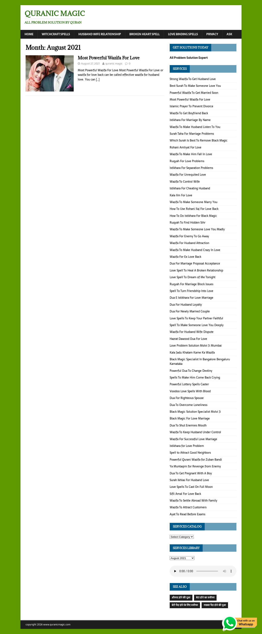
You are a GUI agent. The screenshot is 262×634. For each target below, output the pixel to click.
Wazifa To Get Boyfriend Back (189, 113)
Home (29, 34)
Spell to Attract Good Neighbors (190, 452)
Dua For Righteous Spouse (187, 398)
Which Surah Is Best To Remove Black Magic (198, 140)
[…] (97, 79)
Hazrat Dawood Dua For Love (188, 339)
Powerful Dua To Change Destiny (191, 370)
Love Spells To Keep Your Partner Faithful (196, 318)
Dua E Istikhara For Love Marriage (191, 297)
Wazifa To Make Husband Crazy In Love (195, 250)
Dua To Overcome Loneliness (188, 405)
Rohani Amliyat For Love (185, 147)
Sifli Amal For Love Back (185, 494)
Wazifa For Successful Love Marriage (193, 439)
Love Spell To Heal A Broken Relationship (196, 270)
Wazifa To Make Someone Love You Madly (197, 229)
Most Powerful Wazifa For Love (109, 58)
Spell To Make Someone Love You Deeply (197, 325)
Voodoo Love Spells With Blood (190, 391)
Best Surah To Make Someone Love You (195, 86)
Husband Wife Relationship (99, 34)
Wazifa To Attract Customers (188, 507)
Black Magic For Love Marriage (190, 418)
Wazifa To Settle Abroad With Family (193, 500)
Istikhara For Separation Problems (191, 168)
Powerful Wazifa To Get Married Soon (194, 92)
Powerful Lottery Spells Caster (189, 384)
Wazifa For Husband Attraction (189, 243)
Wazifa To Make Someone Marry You (193, 202)
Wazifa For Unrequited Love (188, 174)
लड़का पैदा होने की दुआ (215, 605)
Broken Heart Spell (144, 34)
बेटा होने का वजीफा (205, 598)
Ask (229, 34)
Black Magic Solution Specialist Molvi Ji (195, 411)
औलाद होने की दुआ (181, 598)
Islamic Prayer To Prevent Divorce (191, 106)
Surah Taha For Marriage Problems (192, 133)
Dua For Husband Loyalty (186, 304)
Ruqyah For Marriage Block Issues (191, 284)
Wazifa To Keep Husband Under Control (195, 432)
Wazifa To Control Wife (185, 181)
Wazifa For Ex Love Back (185, 256)
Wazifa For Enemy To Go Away (189, 236)
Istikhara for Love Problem (187, 446)
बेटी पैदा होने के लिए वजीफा (185, 605)
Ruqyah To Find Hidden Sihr (187, 222)
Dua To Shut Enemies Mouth (188, 425)
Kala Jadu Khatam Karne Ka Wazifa (192, 352)
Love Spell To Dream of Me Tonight (192, 277)
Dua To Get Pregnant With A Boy (191, 473)
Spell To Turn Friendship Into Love (191, 291)
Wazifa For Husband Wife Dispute (191, 332)
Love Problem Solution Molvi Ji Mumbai (196, 345)
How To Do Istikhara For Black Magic (193, 216)
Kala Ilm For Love (181, 195)
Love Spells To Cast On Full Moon (191, 487)
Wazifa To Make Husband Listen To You (195, 127)
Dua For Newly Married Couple (190, 311)
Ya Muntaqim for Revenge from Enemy (195, 466)
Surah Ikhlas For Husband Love (189, 480)
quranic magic (113, 63)
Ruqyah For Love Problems (187, 161)
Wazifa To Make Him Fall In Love (191, 154)
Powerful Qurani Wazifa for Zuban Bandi (196, 459)
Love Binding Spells (183, 34)
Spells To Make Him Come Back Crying (195, 377)
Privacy (212, 34)
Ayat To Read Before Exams (187, 514)
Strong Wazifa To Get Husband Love (193, 79)
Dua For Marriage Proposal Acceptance (195, 263)
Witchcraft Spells (56, 34)
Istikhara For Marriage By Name (190, 120)
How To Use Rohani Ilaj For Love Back (194, 209)
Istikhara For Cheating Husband (190, 188)
